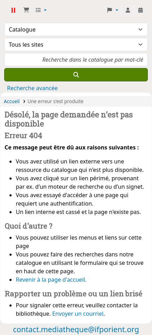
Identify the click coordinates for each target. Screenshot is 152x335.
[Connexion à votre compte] (128, 10)
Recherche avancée (32, 88)
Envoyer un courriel (78, 313)
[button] (26, 10)
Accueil (12, 101)
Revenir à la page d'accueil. (51, 279)
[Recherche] (76, 74)
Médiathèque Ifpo (13, 10)
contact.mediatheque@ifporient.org (76, 329)
